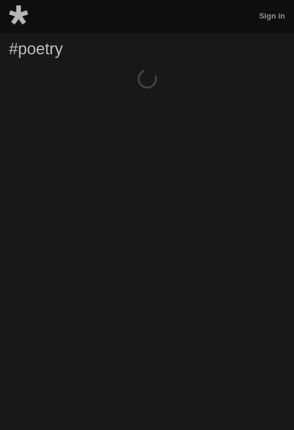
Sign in (272, 15)
